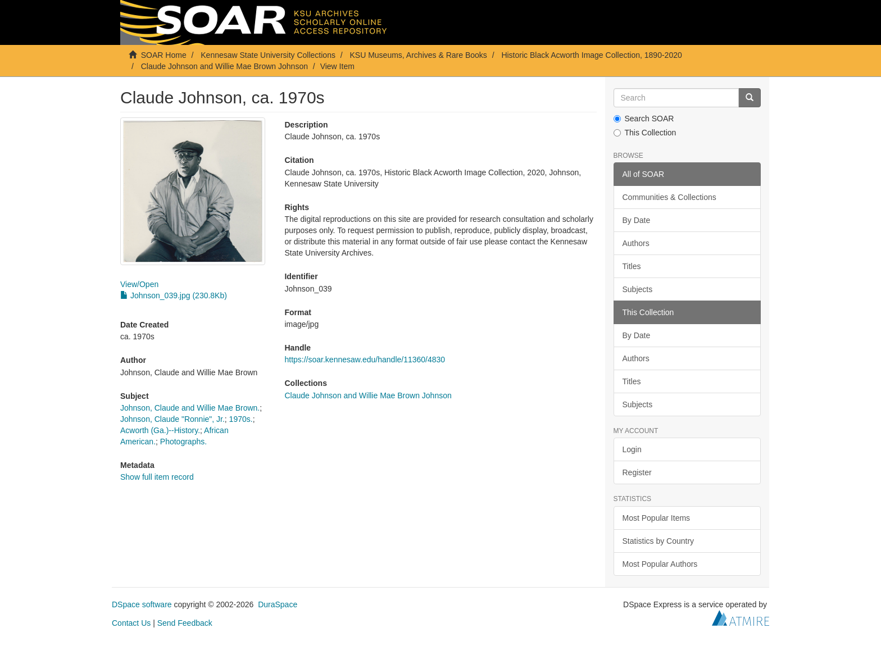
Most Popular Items (657, 517)
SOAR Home (164, 55)
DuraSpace (277, 604)
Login (632, 449)
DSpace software (142, 604)
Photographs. (183, 441)
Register (637, 472)
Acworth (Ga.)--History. (160, 430)
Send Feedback (184, 622)
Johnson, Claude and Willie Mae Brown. (190, 407)
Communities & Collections (669, 197)
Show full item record (157, 476)
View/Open (139, 284)
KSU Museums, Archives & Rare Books (418, 55)
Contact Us (131, 622)
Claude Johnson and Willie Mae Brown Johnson (224, 66)
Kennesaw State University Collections (268, 55)
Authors (636, 243)
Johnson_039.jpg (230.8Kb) (173, 295)
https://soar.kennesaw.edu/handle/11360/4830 (364, 359)
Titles (632, 266)
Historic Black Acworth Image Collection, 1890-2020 (591, 55)
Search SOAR (644, 118)
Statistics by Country (658, 540)
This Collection (645, 132)
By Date (637, 220)
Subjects (638, 289)
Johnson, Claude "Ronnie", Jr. (172, 419)
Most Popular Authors (660, 564)
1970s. (241, 419)
